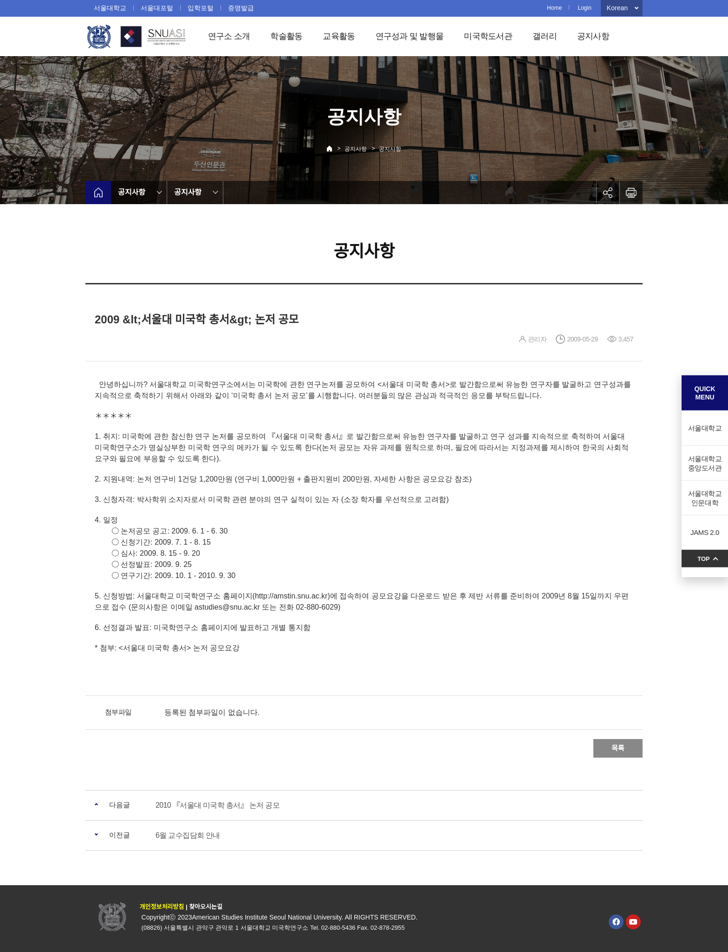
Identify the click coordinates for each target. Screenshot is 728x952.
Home (554, 8)
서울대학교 (110, 8)
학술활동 (286, 36)
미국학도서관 (488, 36)
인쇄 (631, 192)
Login (584, 8)
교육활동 (339, 36)
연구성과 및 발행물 (410, 36)
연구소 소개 (229, 36)
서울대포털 (157, 8)
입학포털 (201, 8)
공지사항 (593, 36)
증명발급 (241, 8)
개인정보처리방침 (162, 906)
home (98, 192)
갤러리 (545, 36)
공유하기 (607, 192)
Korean (617, 8)
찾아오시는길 (205, 906)
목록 (617, 748)
